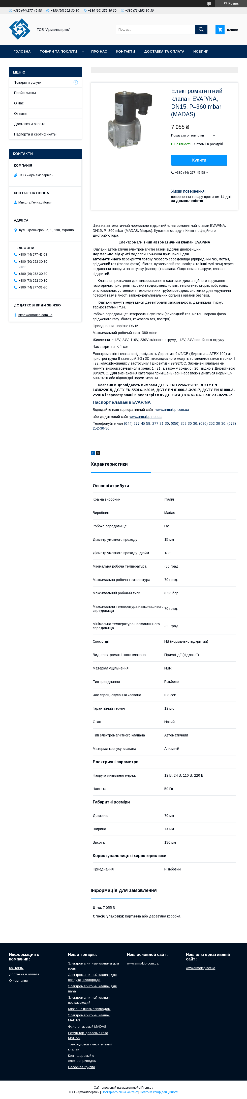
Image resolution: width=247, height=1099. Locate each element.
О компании (18, 980)
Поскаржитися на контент (120, 1092)
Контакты (16, 968)
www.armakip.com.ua (172, 410)
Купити (199, 160)
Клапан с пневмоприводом (89, 1009)
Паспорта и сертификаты (35, 134)
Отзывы (20, 113)
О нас (19, 103)
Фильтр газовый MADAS (87, 1026)
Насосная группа (81, 1067)
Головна (22, 51)
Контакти (125, 51)
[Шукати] (201, 29)
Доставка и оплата (29, 124)
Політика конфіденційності (159, 1092)
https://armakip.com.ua (35, 315)
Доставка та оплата (164, 51)
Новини (200, 51)
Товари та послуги (58, 51)
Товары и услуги (27, 82)
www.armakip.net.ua (146, 417)
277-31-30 (160, 423)
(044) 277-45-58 (137, 423)
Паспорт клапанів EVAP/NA (122, 402)
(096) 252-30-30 (212, 423)
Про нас (99, 51)
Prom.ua (147, 1087)
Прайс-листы (25, 93)
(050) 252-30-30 (184, 423)
